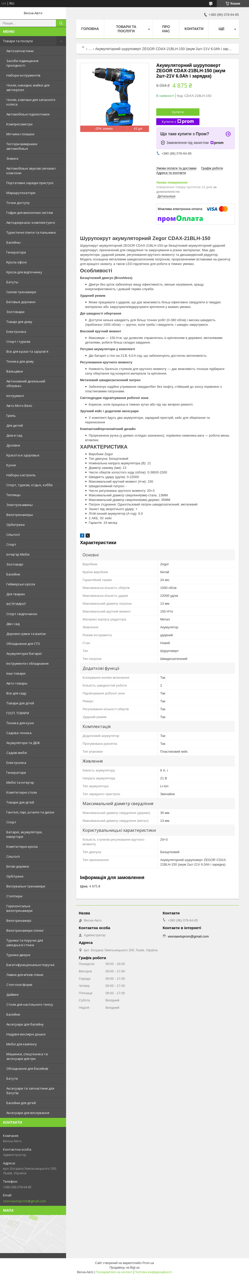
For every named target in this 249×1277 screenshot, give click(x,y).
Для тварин (15, 594)
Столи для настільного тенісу (29, 1004)
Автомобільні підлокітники (28, 114)
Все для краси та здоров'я (27, 351)
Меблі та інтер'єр (20, 782)
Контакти (194, 29)
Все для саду (16, 693)
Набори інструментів (23, 75)
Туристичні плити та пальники (31, 232)
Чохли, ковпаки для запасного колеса (30, 102)
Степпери (14, 896)
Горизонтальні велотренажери (19, 908)
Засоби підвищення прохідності (22, 63)
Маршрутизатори (20, 192)
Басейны (13, 242)
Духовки (13, 445)
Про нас (166, 29)
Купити (178, 112)
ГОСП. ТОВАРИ (17, 713)
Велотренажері (18, 920)
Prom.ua (148, 1263)
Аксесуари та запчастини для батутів (30, 1090)
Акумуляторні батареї (24, 653)
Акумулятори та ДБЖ (23, 742)
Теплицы (13, 495)
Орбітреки (14, 876)
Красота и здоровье (22, 455)
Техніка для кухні (20, 723)
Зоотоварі (14, 564)
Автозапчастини (20, 51)
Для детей (14, 425)
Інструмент (15, 395)
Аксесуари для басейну (25, 1024)
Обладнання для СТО (23, 643)
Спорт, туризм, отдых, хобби (29, 485)
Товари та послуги (18, 41)
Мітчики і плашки (20, 134)
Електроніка (16, 331)
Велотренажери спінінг (25, 930)
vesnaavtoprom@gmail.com (24, 1201)
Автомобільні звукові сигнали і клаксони (31, 170)
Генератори (16, 252)
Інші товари (15, 673)
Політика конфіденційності (153, 1272)
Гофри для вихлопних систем (29, 212)
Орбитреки (15, 524)
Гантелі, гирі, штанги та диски (30, 812)
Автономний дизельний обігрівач (25, 383)
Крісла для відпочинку (24, 272)
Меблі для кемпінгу (21, 1044)
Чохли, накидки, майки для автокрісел (28, 87)
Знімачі (12, 158)
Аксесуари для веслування (27, 1112)
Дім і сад (13, 623)
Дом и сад (14, 435)
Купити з (178, 121)
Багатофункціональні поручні (30, 964)
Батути (12, 1078)
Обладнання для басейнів (27, 1068)
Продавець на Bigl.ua (124, 1267)
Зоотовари (15, 311)
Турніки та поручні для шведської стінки (24, 942)
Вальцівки (14, 371)
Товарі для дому (19, 321)
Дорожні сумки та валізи (26, 633)
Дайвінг (12, 994)
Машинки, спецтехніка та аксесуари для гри (27, 1056)
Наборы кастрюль (21, 475)
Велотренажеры (19, 514)
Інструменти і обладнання (27, 663)
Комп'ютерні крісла (22, 846)
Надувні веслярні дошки (25, 1034)
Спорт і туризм (18, 341)
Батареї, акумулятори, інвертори (24, 834)
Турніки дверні (18, 955)
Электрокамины (19, 504)
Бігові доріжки (17, 866)
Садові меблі (16, 752)
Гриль (11, 415)
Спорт (11, 544)
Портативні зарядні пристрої (29, 183)
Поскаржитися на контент (114, 1272)
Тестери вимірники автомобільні (21, 146)
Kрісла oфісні (16, 262)
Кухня (11, 465)
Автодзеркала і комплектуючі (30, 222)
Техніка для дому (20, 361)
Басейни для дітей (21, 1103)
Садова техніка (19, 733)
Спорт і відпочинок (21, 614)
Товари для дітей (20, 703)
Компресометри (19, 124)
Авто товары (16, 683)
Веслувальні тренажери (25, 886)
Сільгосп (13, 534)
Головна (90, 29)
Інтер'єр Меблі (17, 554)
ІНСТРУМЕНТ (16, 604)
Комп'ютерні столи (21, 792)
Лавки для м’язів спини (24, 974)
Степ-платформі (19, 984)
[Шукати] (61, 23)
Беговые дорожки (20, 302)
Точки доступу (18, 202)
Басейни (13, 574)
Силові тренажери (21, 292)
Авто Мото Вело (19, 405)
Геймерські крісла (20, 584)
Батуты (12, 282)
